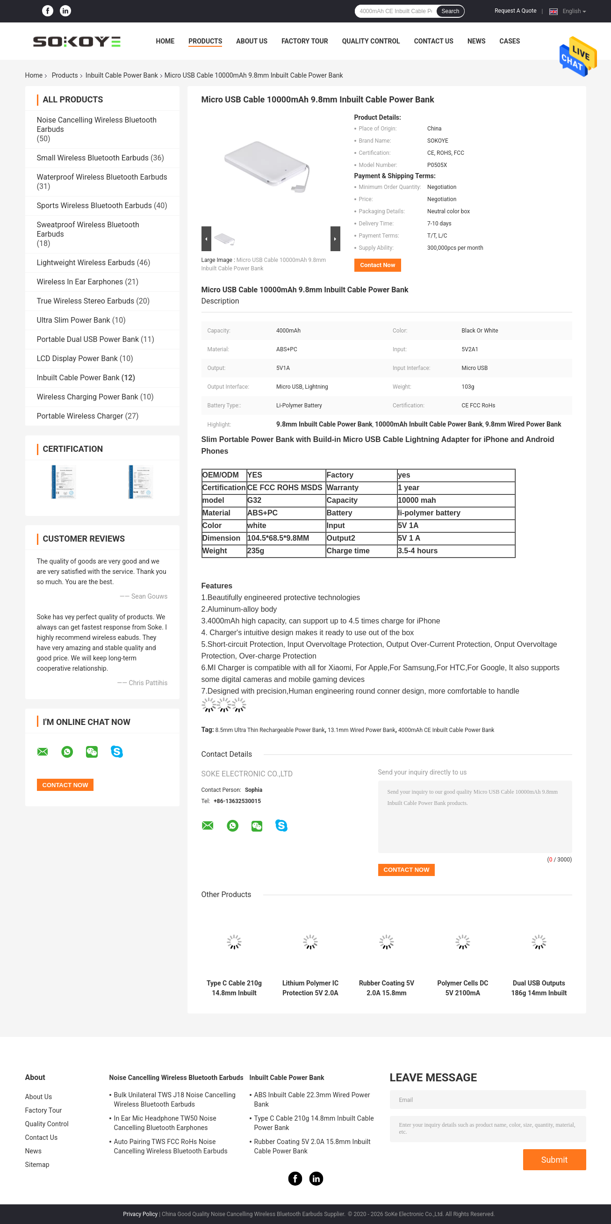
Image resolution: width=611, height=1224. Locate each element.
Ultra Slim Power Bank (73, 320)
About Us (251, 41)
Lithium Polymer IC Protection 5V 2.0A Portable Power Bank (310, 988)
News (476, 41)
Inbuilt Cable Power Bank (122, 75)
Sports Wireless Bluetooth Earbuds (94, 205)
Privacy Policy (140, 1214)
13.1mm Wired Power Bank (361, 730)
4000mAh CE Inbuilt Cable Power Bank (446, 730)
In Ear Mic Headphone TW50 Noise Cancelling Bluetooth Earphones (165, 1123)
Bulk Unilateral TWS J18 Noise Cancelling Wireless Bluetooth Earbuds (175, 1099)
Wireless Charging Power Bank (87, 396)
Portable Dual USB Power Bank (88, 339)
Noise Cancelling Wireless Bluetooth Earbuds (176, 1077)
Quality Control (371, 41)
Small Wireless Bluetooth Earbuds (93, 157)
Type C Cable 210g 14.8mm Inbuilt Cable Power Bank (234, 988)
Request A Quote (515, 10)
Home (165, 41)
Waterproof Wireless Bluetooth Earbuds (102, 177)
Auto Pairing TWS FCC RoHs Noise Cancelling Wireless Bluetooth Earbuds (171, 1146)
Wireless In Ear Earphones (80, 281)
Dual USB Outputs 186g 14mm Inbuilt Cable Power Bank (539, 988)
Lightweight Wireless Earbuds (86, 262)
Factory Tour (304, 41)
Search (450, 11)
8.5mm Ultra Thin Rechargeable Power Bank (270, 730)
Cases (510, 41)
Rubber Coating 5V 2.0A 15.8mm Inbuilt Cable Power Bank (386, 988)
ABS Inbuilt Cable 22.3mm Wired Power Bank (312, 1099)
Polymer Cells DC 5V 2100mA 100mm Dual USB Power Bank (463, 988)
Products (205, 41)
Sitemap (37, 1164)
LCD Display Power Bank (77, 358)
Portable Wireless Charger (80, 416)
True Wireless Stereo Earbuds (86, 301)
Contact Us (433, 41)
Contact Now (377, 264)
